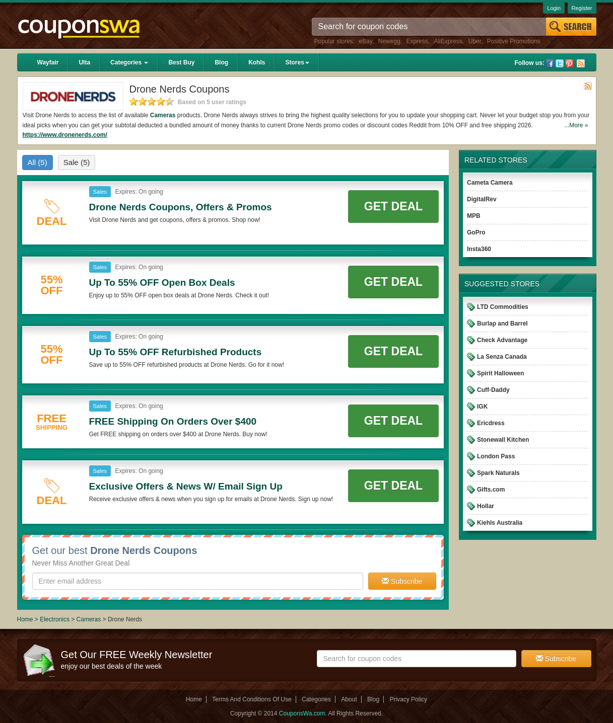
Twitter (560, 63)
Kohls (256, 62)
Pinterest (569, 63)
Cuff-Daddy (493, 389)
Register (582, 8)
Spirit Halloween (500, 373)
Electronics (55, 619)
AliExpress (448, 41)
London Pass (496, 456)
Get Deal (393, 206)
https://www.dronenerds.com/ (65, 134)
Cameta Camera (490, 182)
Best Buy (181, 62)
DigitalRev (482, 199)
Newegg (389, 41)
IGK (482, 406)
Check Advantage (502, 340)
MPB (474, 215)
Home (25, 619)
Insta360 (479, 249)
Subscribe (402, 581)
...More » (576, 125)
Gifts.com (491, 489)
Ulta (84, 62)
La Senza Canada (502, 356)
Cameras (163, 115)
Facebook (550, 63)
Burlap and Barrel (502, 323)
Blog (221, 62)
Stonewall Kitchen (503, 439)
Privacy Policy (408, 699)
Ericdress (491, 423)
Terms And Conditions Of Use (251, 699)
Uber (474, 41)
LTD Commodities (502, 306)
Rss (581, 63)
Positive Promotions (513, 41)
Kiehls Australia (499, 522)
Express (417, 41)
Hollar (485, 506)
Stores (297, 62)
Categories (129, 62)
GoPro (476, 232)
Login (554, 8)
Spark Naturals (498, 472)
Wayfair (48, 62)
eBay (365, 41)
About (349, 699)
